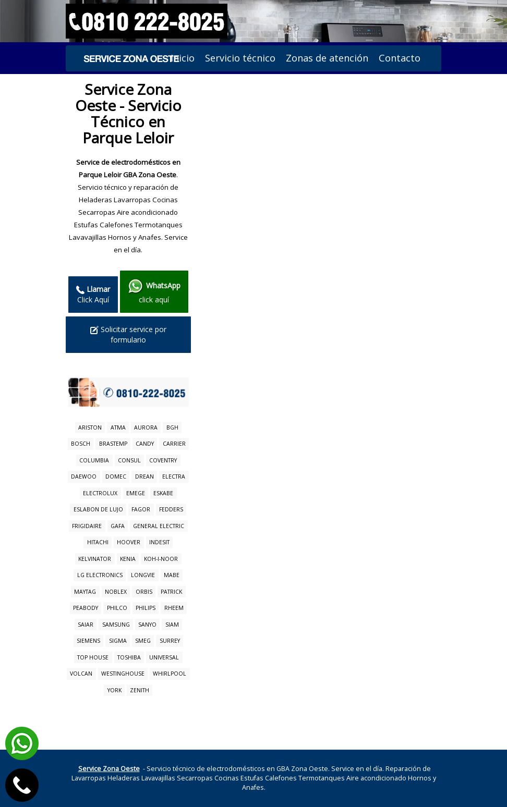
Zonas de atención (327, 58)
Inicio (183, 58)
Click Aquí (93, 294)
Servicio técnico (240, 58)
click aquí (154, 291)
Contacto (399, 58)
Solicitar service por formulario (128, 334)
